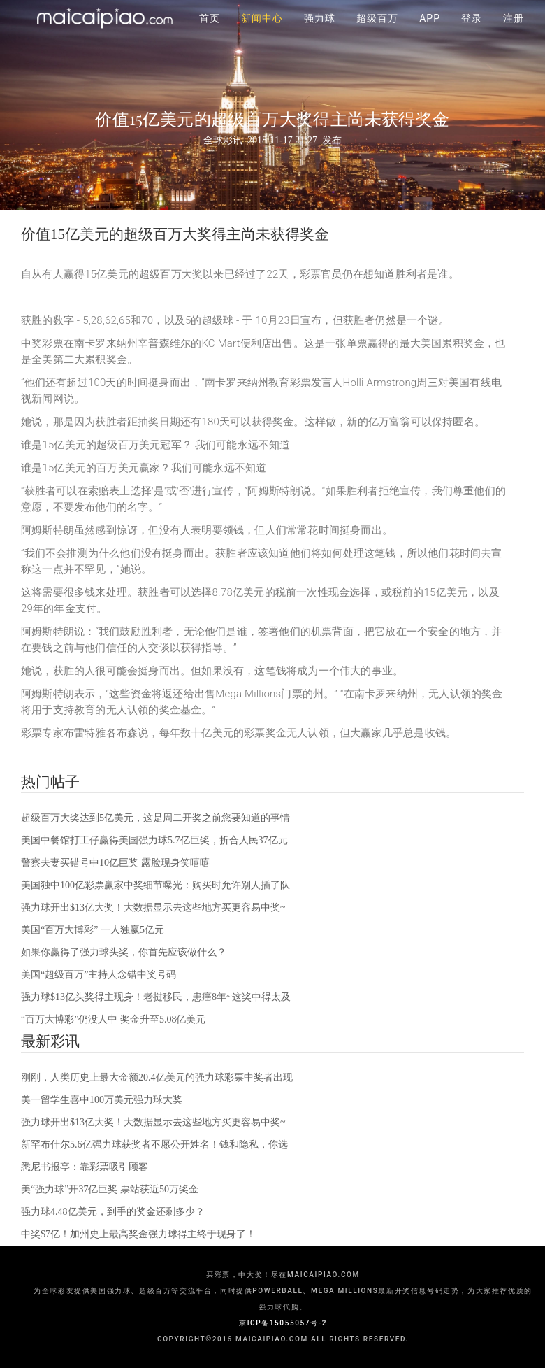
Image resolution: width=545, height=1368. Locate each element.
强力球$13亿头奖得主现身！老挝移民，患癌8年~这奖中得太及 (156, 997)
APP (429, 35)
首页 (209, 35)
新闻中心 (262, 35)
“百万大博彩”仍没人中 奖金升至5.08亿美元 (113, 1019)
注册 (513, 35)
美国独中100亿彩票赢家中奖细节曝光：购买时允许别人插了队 (155, 885)
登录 (471, 35)
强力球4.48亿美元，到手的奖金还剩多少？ (113, 1211)
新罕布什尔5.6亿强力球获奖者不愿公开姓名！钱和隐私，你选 (154, 1144)
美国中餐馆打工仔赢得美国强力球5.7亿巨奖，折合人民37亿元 (154, 840)
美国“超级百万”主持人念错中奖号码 (98, 974)
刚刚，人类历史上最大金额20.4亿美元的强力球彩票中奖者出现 (157, 1077)
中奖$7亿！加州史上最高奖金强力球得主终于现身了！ (138, 1234)
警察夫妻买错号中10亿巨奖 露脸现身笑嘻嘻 (115, 862)
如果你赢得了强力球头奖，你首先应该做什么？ (123, 952)
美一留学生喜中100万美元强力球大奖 (101, 1100)
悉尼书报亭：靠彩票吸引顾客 (84, 1167)
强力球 (319, 35)
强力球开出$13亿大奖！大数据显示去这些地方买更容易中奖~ (153, 907)
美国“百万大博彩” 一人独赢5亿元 (92, 930)
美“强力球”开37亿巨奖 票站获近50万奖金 (109, 1189)
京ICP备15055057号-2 (283, 1323)
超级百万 (377, 35)
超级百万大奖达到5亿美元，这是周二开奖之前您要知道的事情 (155, 818)
